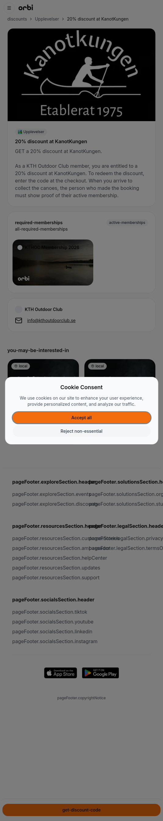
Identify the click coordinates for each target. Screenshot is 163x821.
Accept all (81, 417)
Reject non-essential (81, 431)
